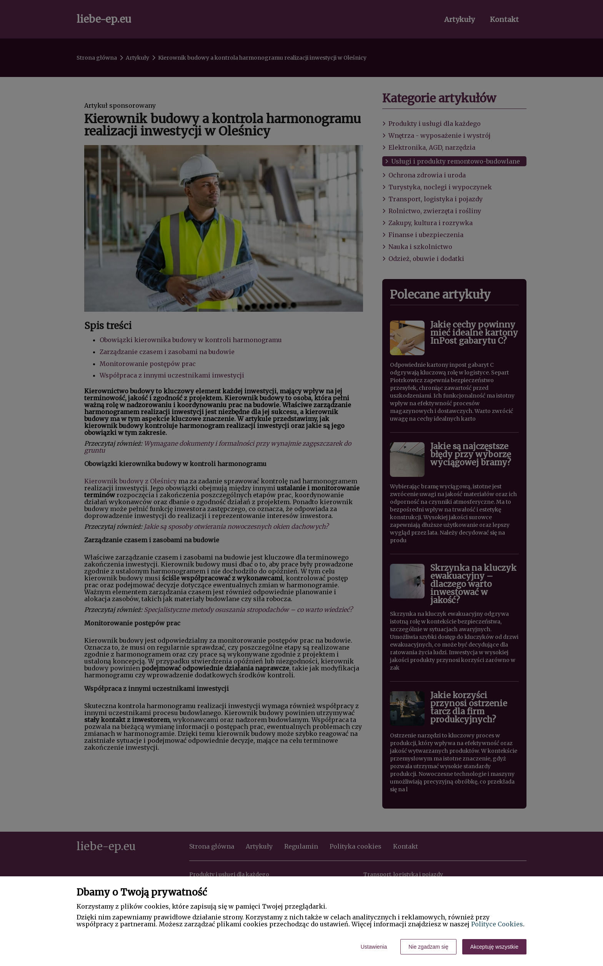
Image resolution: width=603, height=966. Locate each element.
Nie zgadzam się (428, 947)
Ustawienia (374, 947)
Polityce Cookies (497, 924)
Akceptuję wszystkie (494, 947)
